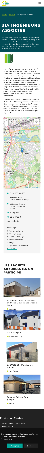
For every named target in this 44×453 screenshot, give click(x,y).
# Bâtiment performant (15, 231)
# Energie (10, 242)
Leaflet (26, 187)
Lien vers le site (13, 221)
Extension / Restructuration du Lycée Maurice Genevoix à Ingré (22, 302)
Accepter (15, 446)
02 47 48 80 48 (15, 217)
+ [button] (7, 120)
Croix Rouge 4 (14, 332)
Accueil (4, 15)
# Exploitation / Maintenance (17, 245)
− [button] (7, 124)
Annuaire (12, 15)
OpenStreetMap (35, 187)
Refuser (30, 446)
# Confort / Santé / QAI (16, 237)
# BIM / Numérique (14, 234)
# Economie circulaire (15, 240)
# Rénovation (12, 248)
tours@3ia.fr (14, 213)
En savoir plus (6, 439)
